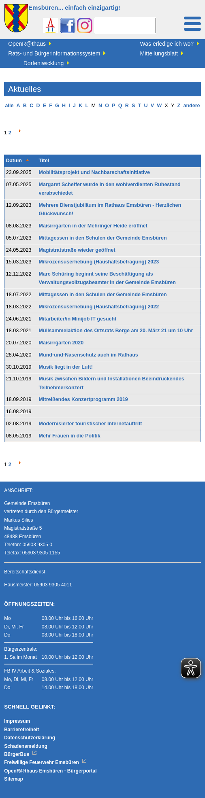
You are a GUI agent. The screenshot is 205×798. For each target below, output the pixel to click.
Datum (14, 160)
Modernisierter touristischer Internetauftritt (90, 424)
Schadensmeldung (25, 746)
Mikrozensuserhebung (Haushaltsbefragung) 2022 (99, 307)
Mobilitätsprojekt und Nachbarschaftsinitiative (94, 172)
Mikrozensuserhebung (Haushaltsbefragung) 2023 (99, 262)
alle (9, 105)
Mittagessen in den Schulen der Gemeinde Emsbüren (103, 238)
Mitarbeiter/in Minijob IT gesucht (78, 319)
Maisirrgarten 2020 (61, 343)
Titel (44, 160)
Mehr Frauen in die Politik (69, 436)
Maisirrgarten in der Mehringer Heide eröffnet (93, 226)
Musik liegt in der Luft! (66, 367)
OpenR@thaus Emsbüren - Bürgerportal (50, 771)
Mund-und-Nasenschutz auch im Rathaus (88, 355)
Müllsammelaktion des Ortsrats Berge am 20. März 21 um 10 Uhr (116, 330)
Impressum (17, 721)
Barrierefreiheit (21, 729)
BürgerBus (20, 754)
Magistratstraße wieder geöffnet (77, 250)
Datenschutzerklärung (29, 738)
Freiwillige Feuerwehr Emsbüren (45, 762)
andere (191, 105)
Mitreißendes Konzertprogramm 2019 (83, 399)
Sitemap (13, 779)
